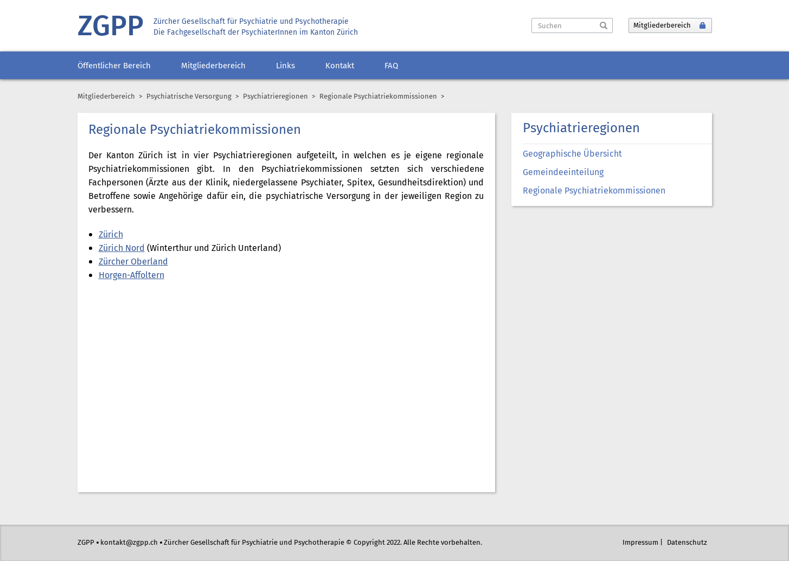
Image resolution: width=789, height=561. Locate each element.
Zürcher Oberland (133, 262)
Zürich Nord (122, 248)
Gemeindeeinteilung (563, 172)
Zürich (111, 235)
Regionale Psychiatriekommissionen (594, 191)
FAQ (391, 66)
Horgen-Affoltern (131, 275)
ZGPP (111, 27)
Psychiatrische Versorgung (189, 96)
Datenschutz (687, 543)
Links (285, 66)
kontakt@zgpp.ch (129, 543)
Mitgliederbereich (213, 66)
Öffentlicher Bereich (114, 66)
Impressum (640, 543)
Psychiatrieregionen (275, 96)
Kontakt (339, 66)
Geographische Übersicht (572, 154)
